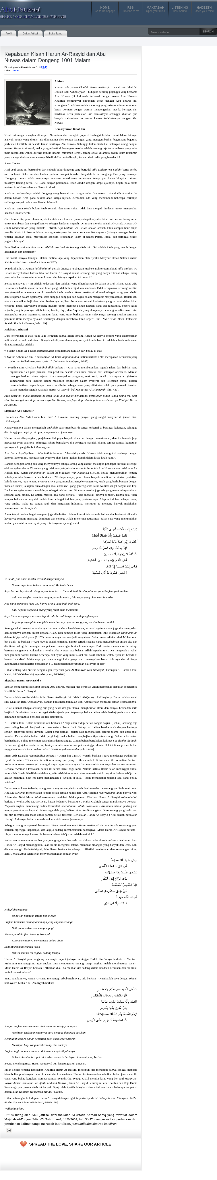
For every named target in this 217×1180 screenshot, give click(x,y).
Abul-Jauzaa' (28, 10)
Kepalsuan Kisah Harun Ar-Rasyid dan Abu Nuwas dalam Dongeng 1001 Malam (55, 57)
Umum (15, 70)
